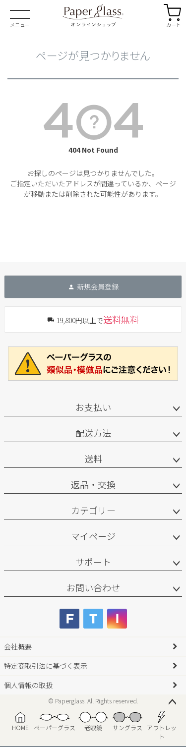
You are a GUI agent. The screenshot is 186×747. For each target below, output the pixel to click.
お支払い (93, 407)
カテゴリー (93, 510)
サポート (93, 561)
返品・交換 (93, 484)
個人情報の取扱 (28, 685)
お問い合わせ (93, 587)
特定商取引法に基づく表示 (45, 666)
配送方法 (93, 432)
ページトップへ (172, 702)
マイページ (93, 535)
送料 (93, 458)
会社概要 (18, 646)
